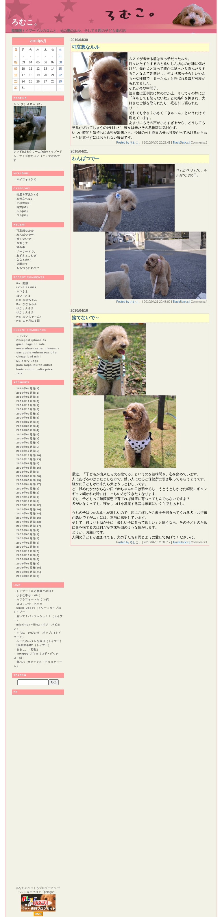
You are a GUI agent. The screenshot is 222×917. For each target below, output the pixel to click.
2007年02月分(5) (28, 538)
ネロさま (22, 291)
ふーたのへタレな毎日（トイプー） (39, 641)
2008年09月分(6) (28, 463)
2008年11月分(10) (28, 455)
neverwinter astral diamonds (38, 348)
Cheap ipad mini (28, 356)
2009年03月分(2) (28, 438)
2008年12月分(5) (28, 451)
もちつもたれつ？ (28, 268)
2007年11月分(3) (28, 501)
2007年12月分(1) (28, 497)
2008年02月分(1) (28, 488)
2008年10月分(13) (28, 459)
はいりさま (23, 295)
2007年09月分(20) (28, 509)
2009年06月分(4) (28, 426)
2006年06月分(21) (28, 572)
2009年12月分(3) (28, 401)
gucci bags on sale (30, 344)
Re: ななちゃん (26, 299)
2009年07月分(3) (28, 422)
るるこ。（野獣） (28, 649)
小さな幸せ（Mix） (29, 595)
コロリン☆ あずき (29, 603)
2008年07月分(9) (28, 471)
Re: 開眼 (22, 283)
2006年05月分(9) (28, 576)
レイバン (22, 336)
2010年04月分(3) (28, 388)
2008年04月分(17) (28, 484)
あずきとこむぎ (26, 255)
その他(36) (23, 202)
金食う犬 (22, 243)
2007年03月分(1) (28, 534)
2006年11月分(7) (28, 551)
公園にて (22, 264)
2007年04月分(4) (28, 530)
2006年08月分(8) (28, 563)
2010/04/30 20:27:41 (157, 142)
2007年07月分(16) (28, 517)
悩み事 (20, 247)
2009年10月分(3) (28, 409)
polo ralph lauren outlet (34, 365)
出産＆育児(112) (27, 194)
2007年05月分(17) (28, 525)
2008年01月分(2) (28, 492)
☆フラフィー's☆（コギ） (33, 599)
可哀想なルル (25, 230)
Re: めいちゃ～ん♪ (29, 316)
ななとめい (23, 259)
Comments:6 (199, 142)
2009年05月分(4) (28, 430)
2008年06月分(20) (28, 476)
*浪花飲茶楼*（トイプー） (33, 645)
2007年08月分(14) (28, 513)
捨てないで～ (25, 238)
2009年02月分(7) (28, 442)
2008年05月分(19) (28, 480)
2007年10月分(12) (28, 505)
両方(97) (22, 207)
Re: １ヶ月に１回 (28, 320)
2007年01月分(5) (28, 542)
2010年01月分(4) (28, 396)
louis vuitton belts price (34, 369)
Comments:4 (199, 301)
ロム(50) (22, 215)
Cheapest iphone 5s (31, 340)
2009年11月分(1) (28, 405)
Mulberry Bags (27, 361)
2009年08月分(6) (28, 417)
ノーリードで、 (26, 251)
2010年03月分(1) (28, 392)
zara (19, 373)
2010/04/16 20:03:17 (157, 542)
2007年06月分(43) (28, 521)
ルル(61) (22, 211)
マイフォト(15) (26, 179)
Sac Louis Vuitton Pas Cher (37, 352)
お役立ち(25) (25, 198)
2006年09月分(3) (28, 559)
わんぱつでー (25, 234)
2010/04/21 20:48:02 (157, 301)
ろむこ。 (26, 22)
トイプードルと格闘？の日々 (35, 591)
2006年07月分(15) (28, 567)
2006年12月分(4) (28, 546)
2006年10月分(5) (28, 555)
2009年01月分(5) (28, 446)
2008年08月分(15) (28, 467)
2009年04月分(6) (28, 434)
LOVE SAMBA (26, 287)
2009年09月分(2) (28, 413)
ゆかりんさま (25, 308)
